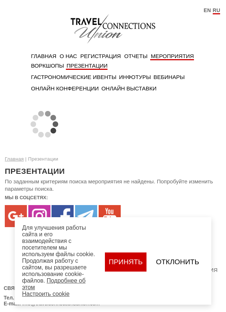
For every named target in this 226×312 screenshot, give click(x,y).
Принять (125, 262)
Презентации (87, 65)
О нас (68, 56)
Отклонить (177, 262)
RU (216, 10)
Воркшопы (47, 65)
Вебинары (169, 77)
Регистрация (100, 56)
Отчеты (135, 56)
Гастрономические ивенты (73, 77)
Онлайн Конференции (65, 88)
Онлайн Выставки (128, 88)
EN (207, 10)
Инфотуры (135, 77)
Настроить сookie (46, 294)
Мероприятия (172, 56)
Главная (43, 56)
